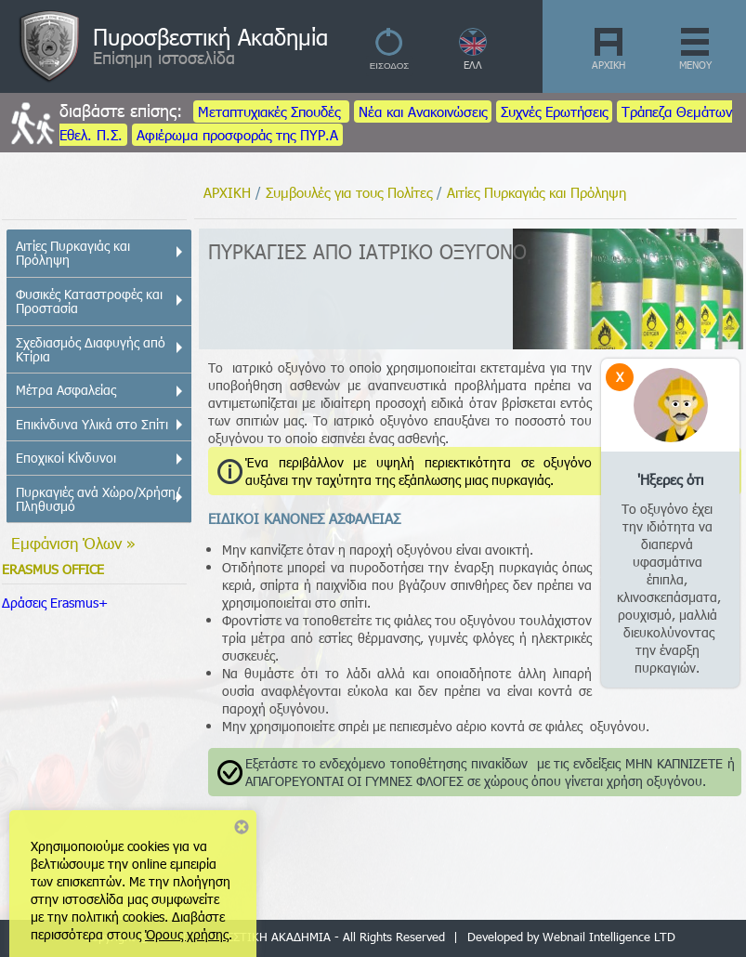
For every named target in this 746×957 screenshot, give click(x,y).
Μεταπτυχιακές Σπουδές (271, 111)
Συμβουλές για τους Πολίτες (349, 192)
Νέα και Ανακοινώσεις (423, 111)
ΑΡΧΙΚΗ (608, 65)
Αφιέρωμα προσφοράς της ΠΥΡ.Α (237, 134)
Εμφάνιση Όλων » (73, 542)
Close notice (241, 826)
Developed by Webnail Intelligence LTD (571, 936)
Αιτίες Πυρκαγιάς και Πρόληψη (536, 192)
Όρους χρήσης (187, 934)
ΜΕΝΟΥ (695, 65)
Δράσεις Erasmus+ (55, 602)
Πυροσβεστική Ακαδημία (210, 36)
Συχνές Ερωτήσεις (554, 111)
